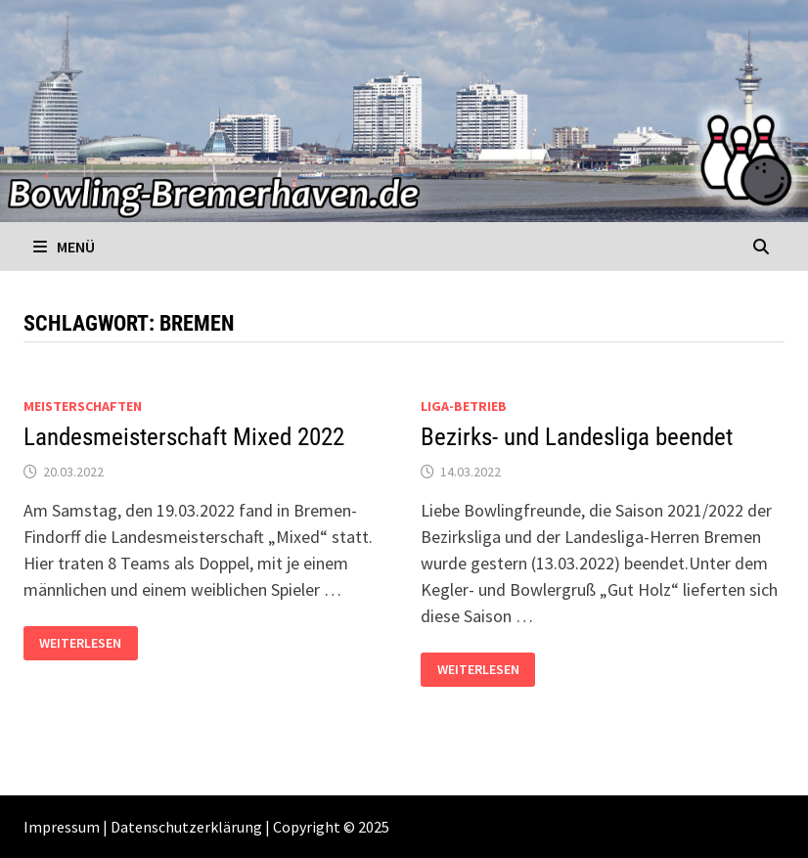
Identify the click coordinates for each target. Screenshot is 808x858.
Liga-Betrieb (464, 406)
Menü (64, 246)
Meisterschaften (82, 406)
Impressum (61, 826)
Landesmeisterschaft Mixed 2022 (183, 437)
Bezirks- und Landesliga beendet (577, 437)
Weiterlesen (88, 643)
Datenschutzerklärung (186, 826)
